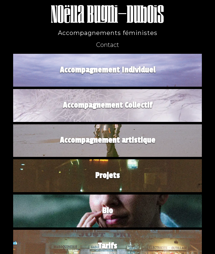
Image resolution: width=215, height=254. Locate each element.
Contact (107, 44)
